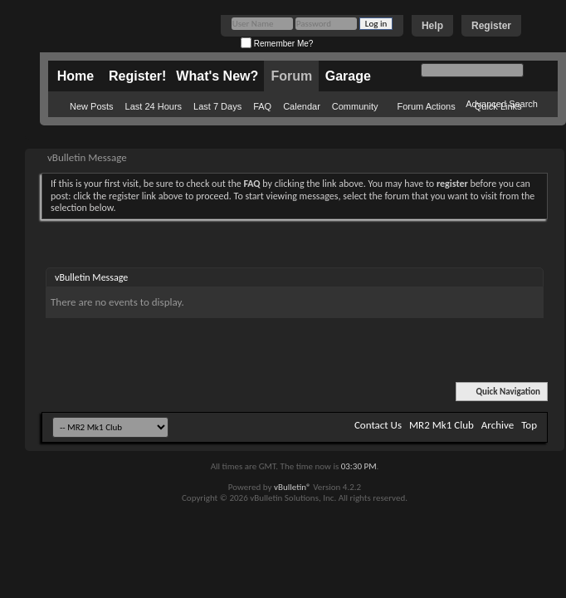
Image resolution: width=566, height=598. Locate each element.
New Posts (92, 106)
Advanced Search (502, 104)
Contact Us (378, 425)
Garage (348, 76)
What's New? (217, 76)
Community (355, 106)
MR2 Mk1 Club (441, 425)
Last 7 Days (217, 106)
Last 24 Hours (153, 106)
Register (491, 26)
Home (75, 76)
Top (529, 425)
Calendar (301, 106)
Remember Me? (277, 43)
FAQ (262, 106)
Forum (291, 76)
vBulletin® (292, 487)
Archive (497, 425)
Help (432, 26)
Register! (137, 76)
